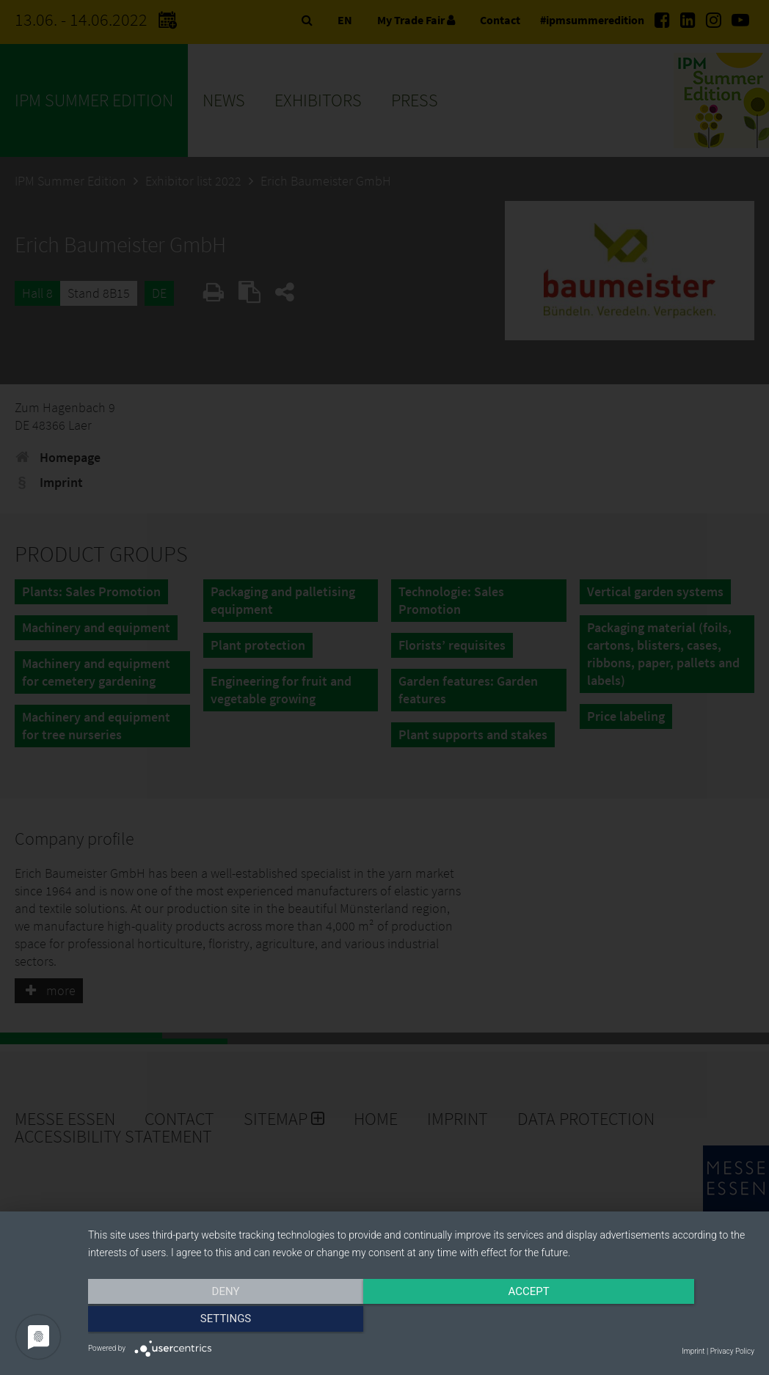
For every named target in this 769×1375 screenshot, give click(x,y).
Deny (188, 1321)
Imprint (693, 1351)
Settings (654, 1321)
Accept (421, 1321)
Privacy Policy (732, 1351)
